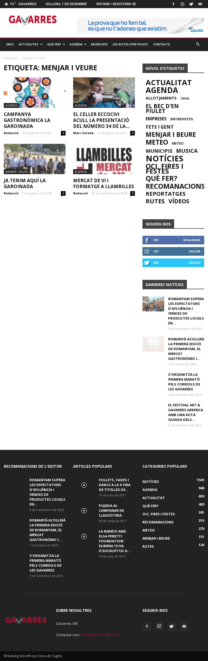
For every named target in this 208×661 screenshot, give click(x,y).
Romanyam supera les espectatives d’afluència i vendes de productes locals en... (186, 310)
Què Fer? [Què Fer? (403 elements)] (161, 178)
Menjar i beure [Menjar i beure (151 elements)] (171, 134)
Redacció (11, 133)
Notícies (150, 481)
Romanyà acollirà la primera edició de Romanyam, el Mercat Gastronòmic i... (186, 349)
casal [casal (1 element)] (185, 98)
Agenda (78, 44)
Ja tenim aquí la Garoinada (25, 183)
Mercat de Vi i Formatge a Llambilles (103, 183)
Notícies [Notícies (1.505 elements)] (164, 158)
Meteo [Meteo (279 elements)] (157, 142)
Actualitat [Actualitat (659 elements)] (169, 82)
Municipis (99, 44)
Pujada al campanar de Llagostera (111, 510)
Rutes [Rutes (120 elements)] (155, 201)
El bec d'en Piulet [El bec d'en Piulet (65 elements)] (162, 108)
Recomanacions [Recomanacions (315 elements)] (175, 186)
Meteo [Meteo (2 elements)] (178, 143)
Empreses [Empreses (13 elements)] (156, 118)
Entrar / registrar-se (116, 4)
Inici (10, 44)
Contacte (161, 44)
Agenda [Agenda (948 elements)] (162, 90)
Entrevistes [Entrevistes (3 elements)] (181, 119)
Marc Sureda (83, 133)
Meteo (148, 530)
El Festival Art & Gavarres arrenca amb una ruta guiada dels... (185, 412)
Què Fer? (56, 44)
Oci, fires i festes (158, 513)
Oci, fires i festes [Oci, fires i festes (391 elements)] (164, 168)
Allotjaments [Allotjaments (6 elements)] (161, 98)
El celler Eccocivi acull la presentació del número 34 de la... (101, 120)
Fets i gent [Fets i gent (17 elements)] (160, 127)
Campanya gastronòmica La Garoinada (27, 120)
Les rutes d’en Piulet (130, 44)
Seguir (194, 251)
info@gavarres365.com (100, 634)
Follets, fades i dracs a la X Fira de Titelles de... (115, 484)
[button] (197, 44)
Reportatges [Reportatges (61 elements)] (166, 193)
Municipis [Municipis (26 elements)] (159, 150)
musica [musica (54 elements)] (187, 150)
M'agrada (191, 240)
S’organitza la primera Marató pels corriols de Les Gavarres (184, 381)
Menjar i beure (16, 172)
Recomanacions (158, 522)
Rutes (148, 546)
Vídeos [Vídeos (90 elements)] (178, 201)
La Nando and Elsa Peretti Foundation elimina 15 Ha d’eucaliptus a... (115, 541)
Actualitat (31, 44)
